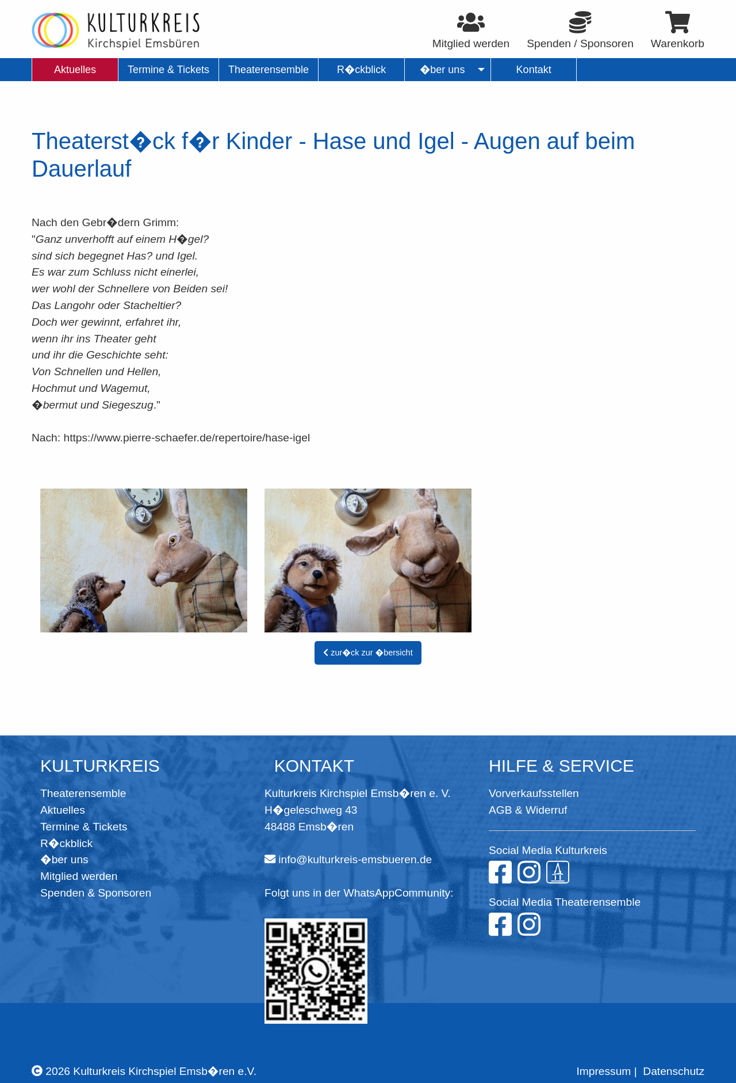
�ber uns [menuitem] (442, 69)
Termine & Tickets (83, 827)
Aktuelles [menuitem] (75, 69)
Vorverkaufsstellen (534, 793)
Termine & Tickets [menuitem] (168, 69)
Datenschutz (673, 1071)
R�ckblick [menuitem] (361, 69)
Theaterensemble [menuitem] (268, 69)
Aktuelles (62, 810)
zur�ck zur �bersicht (367, 652)
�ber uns (64, 859)
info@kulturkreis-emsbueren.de (355, 859)
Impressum (603, 1071)
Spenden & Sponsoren (95, 893)
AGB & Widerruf (528, 810)
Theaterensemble (83, 793)
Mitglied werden (78, 876)
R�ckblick (66, 843)
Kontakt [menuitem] (533, 69)
